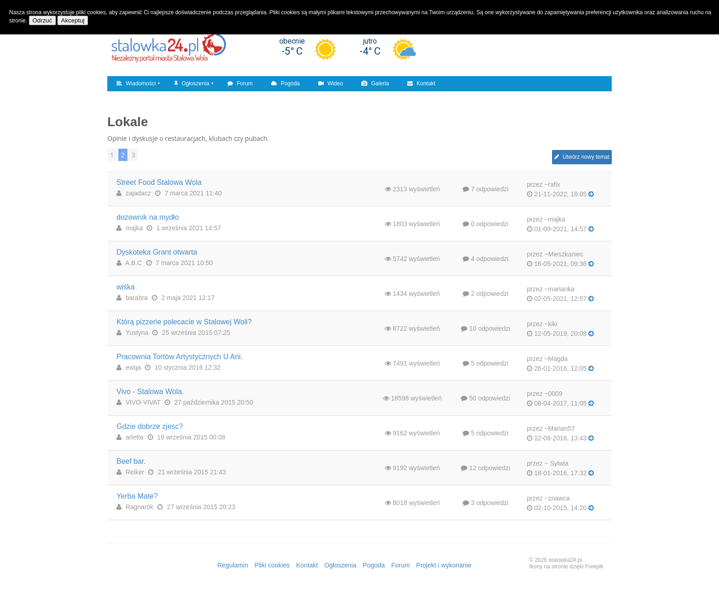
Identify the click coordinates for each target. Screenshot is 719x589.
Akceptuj (72, 20)
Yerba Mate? (137, 496)
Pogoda (285, 83)
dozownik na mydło (147, 217)
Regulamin (232, 565)
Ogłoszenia (191, 83)
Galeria (375, 83)
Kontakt (421, 83)
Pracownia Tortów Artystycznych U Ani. (179, 357)
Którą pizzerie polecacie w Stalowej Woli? (184, 322)
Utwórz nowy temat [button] (581, 157)
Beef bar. (131, 461)
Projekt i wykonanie (444, 565)
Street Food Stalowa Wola (159, 182)
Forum (240, 83)
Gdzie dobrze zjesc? (149, 426)
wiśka (125, 287)
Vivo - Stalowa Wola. (150, 391)
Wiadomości (136, 83)
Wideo (330, 83)
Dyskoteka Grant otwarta (156, 252)
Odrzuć (42, 20)
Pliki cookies (272, 565)
